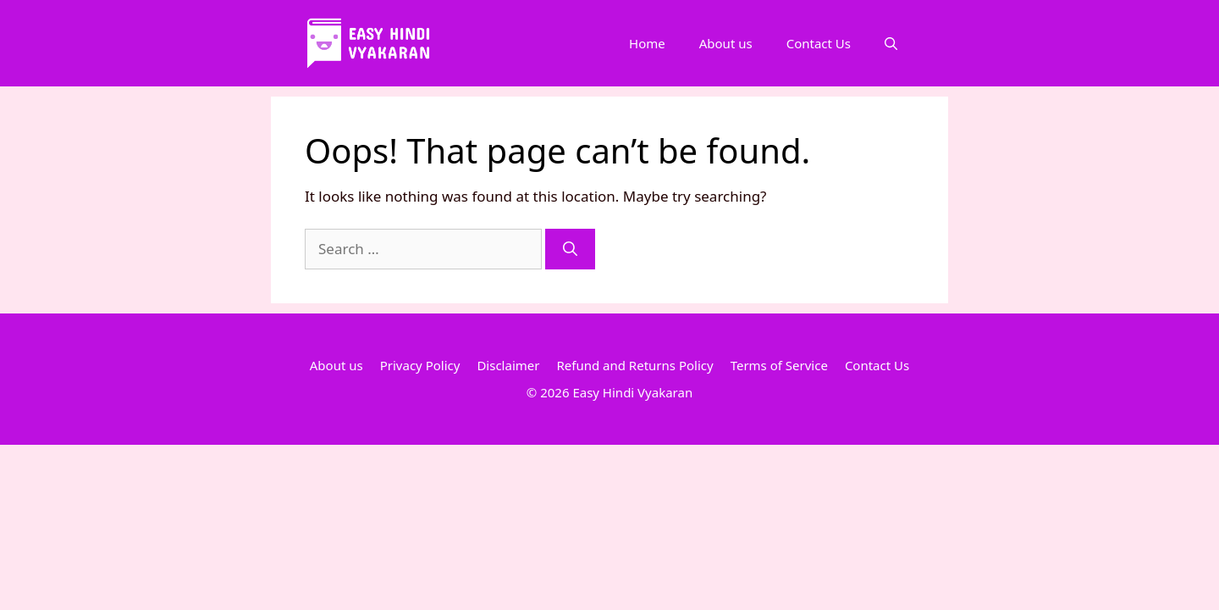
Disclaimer (508, 365)
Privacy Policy (420, 365)
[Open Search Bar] (891, 43)
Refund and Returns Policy (634, 365)
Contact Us (818, 43)
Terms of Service (779, 365)
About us (726, 43)
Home (647, 43)
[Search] (570, 249)
